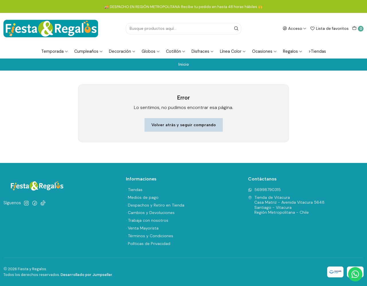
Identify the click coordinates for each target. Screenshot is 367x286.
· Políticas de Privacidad (148, 243)
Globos (151, 51)
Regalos (292, 51)
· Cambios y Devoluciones (150, 212)
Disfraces (203, 51)
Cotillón (176, 51)
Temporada (54, 51)
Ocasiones (264, 51)
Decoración (122, 51)
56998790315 (264, 189)
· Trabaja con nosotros (147, 220)
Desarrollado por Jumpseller (86, 274)
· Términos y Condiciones (149, 235)
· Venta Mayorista (142, 228)
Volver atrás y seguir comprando (183, 124)
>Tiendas (317, 51)
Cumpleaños (88, 51)
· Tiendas (134, 189)
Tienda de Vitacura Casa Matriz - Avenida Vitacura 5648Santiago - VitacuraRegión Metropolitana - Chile (286, 205)
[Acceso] (294, 28)
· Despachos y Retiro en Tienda (155, 205)
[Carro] (358, 29)
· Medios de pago (142, 197)
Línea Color (233, 51)
